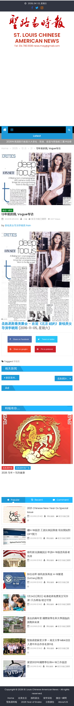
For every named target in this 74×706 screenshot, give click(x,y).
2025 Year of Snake (31, 702)
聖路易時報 (11, 702)
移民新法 (35, 698)
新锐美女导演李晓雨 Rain (18, 225)
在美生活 (22, 698)
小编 (25, 219)
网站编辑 (50, 516)
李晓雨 (16, 361)
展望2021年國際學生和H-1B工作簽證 (47, 662)
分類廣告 (50, 702)
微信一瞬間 (61, 698)
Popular (13, 499)
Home (11, 698)
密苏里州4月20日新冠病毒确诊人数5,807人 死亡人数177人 (12, 377)
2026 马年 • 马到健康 (13, 472)
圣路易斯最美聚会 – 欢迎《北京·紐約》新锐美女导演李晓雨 (36, 325)
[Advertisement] (37, 88)
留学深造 (47, 698)
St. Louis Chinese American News (37, 38)
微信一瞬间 (7, 210)
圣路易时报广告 (23, 467)
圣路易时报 (7, 467)
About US (63, 702)
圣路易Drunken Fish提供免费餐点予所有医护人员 (64, 378)
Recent (37, 499)
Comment (61, 499)
